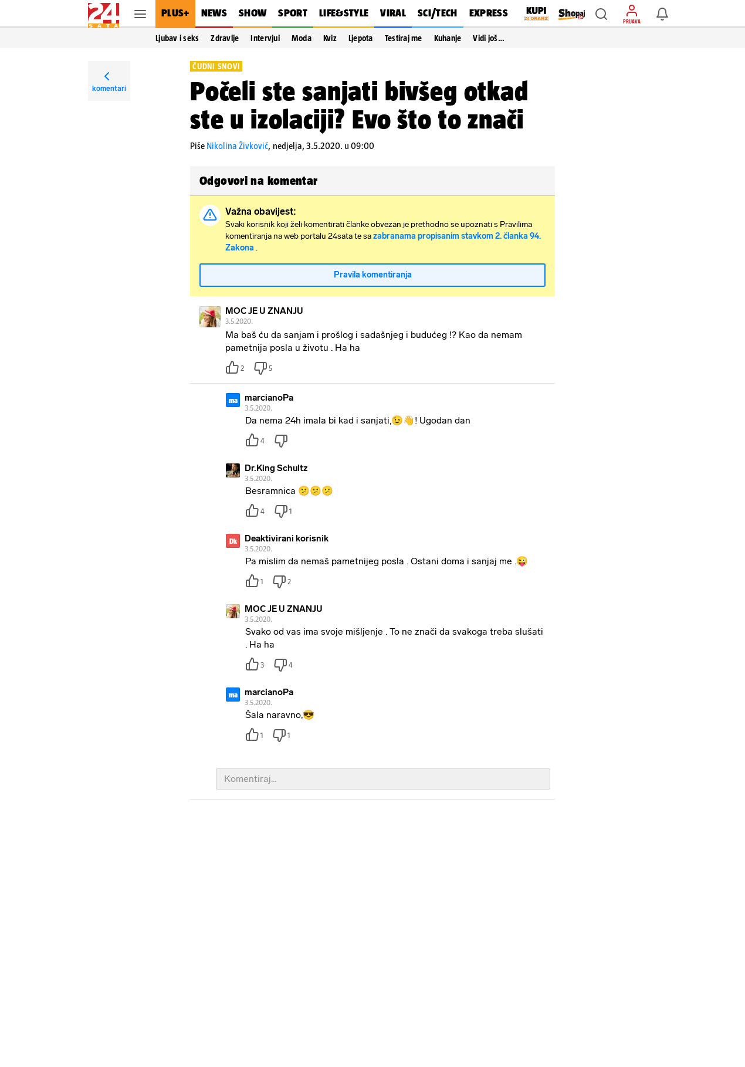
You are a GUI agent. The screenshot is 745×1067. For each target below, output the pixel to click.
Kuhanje (448, 38)
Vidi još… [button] (488, 38)
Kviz (330, 38)
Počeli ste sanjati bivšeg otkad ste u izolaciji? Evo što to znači (359, 105)
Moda (301, 38)
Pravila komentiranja (373, 275)
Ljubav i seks (177, 38)
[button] (601, 14)
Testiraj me (403, 38)
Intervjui (264, 38)
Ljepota (360, 38)
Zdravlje (225, 38)
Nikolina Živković (237, 146)
